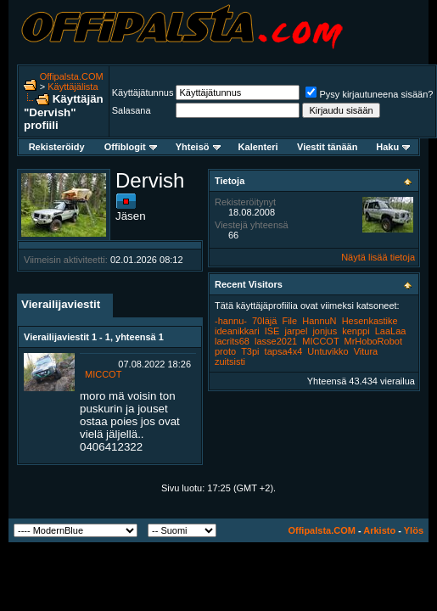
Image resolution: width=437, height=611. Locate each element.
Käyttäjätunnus (143, 92)
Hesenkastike (370, 321)
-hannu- (231, 321)
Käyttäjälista (73, 86)
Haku (393, 147)
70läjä (264, 321)
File (289, 321)
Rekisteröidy (57, 147)
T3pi (250, 351)
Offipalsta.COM (72, 76)
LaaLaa (390, 331)
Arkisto (379, 530)
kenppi (355, 331)
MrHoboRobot (373, 341)
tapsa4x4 (284, 351)
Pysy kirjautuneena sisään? (369, 94)
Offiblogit (130, 147)
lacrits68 (232, 341)
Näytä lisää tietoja (378, 257)
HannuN (319, 321)
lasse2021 (276, 341)
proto (225, 351)
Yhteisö (198, 147)
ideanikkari (237, 331)
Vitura (366, 351)
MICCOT (103, 374)
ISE (272, 331)
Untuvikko (327, 351)
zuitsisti (230, 361)
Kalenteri (258, 147)
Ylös (413, 530)
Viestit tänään (327, 147)
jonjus (324, 331)
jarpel (295, 331)
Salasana (131, 110)
